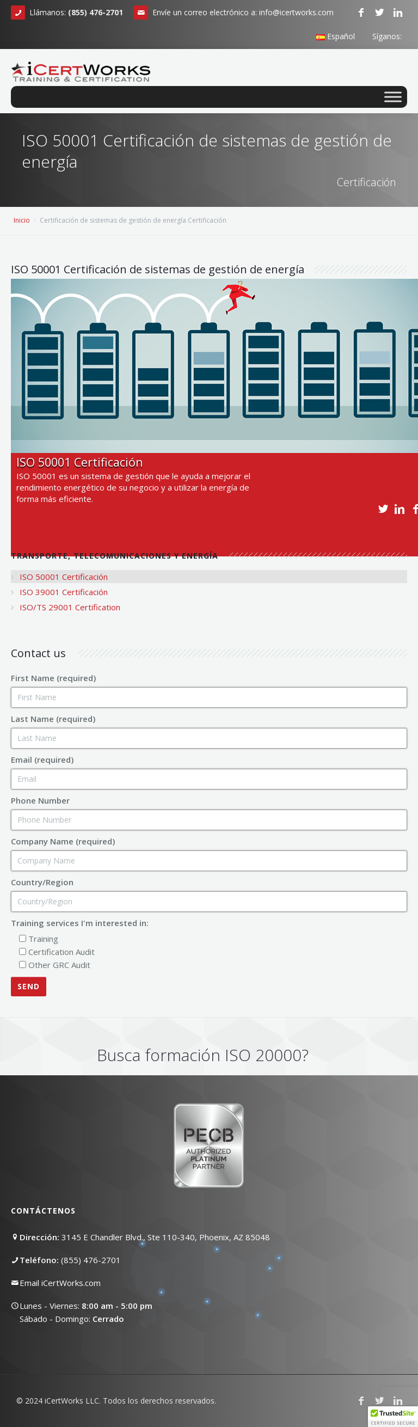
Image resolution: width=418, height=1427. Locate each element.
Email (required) (42, 759)
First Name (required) (53, 677)
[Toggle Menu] (393, 96)
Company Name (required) (63, 841)
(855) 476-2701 (91, 1259)
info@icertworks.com (296, 12)
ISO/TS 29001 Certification (70, 607)
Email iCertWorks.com (60, 1282)
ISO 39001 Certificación (64, 591)
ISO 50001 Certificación (64, 576)
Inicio (22, 220)
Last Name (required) (53, 718)
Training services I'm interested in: (80, 922)
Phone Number (40, 800)
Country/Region (42, 882)
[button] (393, 1416)
